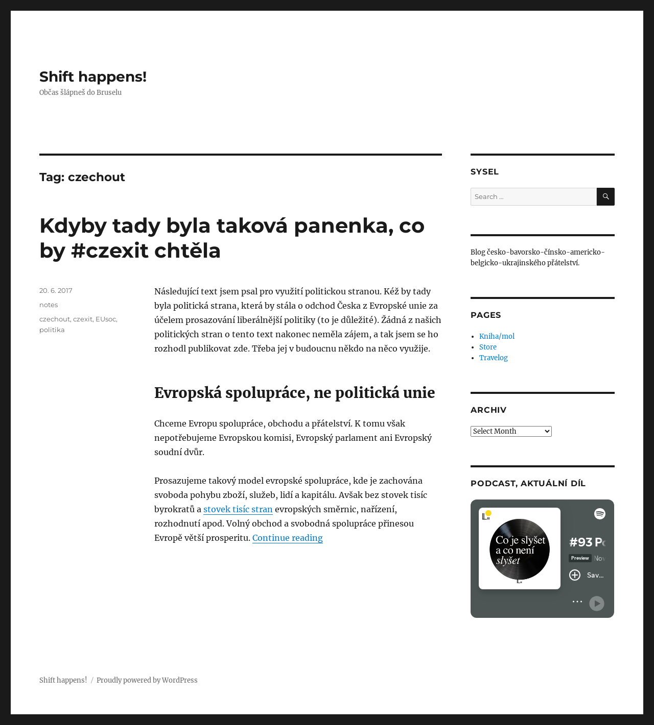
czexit (82, 319)
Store (488, 347)
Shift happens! (93, 76)
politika (52, 330)
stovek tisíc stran (238, 509)
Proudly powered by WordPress (147, 680)
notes (48, 305)
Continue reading (287, 538)
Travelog (493, 358)
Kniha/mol (497, 336)
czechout (54, 319)
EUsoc (106, 319)
